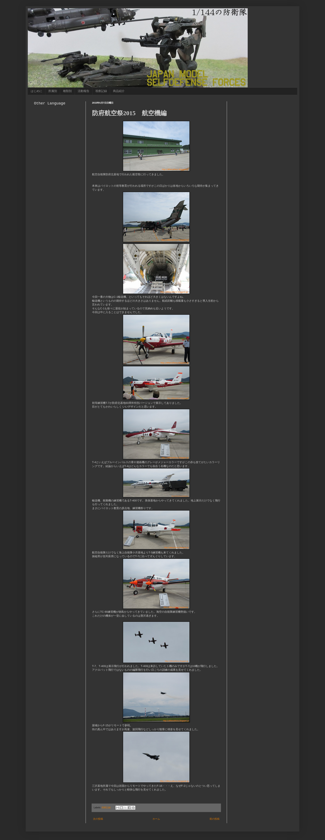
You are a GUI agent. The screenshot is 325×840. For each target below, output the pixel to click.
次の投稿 (98, 818)
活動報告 (83, 91)
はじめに (36, 91)
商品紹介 (119, 91)
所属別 (52, 91)
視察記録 (101, 91)
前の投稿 (214, 818)
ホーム (156, 818)
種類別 (67, 91)
